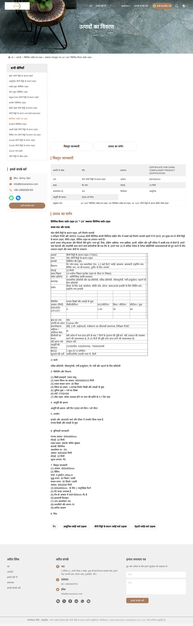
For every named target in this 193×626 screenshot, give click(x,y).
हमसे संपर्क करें (141, 6)
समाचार (10, 585)
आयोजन (126, 6)
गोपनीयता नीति (33, 623)
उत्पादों (113, 6)
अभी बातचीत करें (162, 5)
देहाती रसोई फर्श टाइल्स (145, 529)
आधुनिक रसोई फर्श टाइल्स (74, 529)
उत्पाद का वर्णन (115, 146)
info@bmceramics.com (26, 184)
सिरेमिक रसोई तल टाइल (33, 57)
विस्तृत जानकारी (71, 146)
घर (91, 6)
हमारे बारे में (101, 6)
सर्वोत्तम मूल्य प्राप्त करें (146, 131)
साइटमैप (44, 623)
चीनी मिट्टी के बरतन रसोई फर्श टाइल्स (110, 529)
